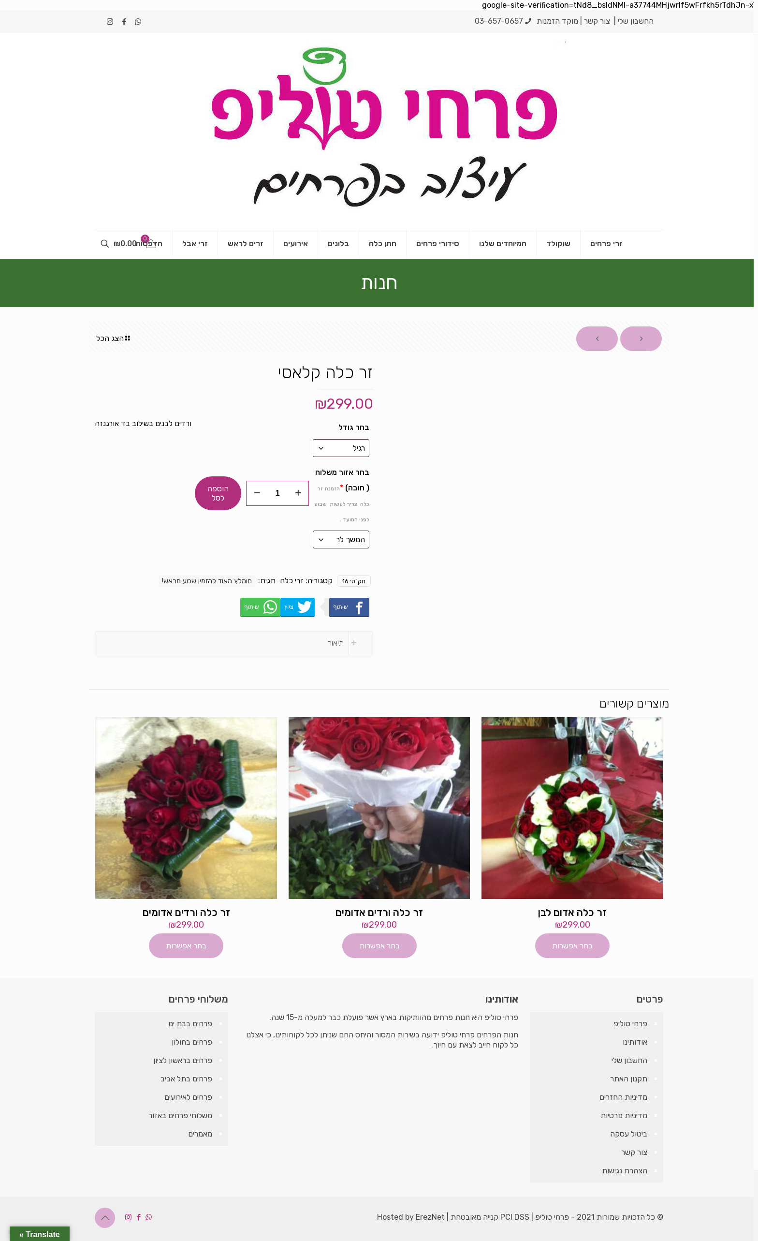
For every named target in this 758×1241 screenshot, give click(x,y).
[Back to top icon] (105, 1218)
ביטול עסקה (628, 1133)
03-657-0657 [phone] (499, 21)
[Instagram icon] (110, 21)
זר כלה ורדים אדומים (379, 912)
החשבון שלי (636, 21)
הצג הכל (113, 338)
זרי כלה (292, 580)
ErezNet (430, 1217)
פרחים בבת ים (190, 1023)
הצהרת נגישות (624, 1170)
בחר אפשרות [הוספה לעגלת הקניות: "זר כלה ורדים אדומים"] (379, 945)
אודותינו (635, 1042)
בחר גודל (353, 427)
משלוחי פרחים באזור (180, 1115)
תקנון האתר (628, 1078)
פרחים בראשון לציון (182, 1060)
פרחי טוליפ (630, 1023)
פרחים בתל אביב (186, 1078)
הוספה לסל (218, 493)
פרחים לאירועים (188, 1097)
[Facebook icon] (124, 21)
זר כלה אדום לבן (572, 912)
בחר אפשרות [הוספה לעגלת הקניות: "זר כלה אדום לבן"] (572, 945)
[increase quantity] (298, 493)
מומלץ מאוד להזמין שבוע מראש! (207, 581)
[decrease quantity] (256, 493)
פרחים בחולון (192, 1042)
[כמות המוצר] (277, 493)
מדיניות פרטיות (623, 1115)
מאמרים (200, 1133)
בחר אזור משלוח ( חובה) (341, 495)
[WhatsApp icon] (138, 21)
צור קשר (597, 21)
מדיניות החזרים (623, 1097)
